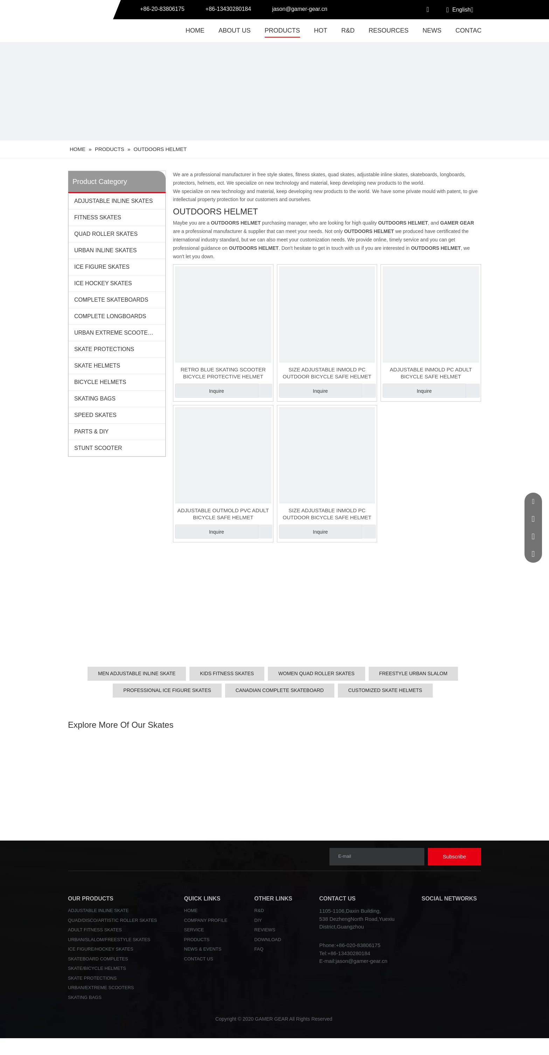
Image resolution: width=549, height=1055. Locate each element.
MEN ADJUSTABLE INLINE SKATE (136, 673)
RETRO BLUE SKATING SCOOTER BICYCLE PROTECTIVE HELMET (223, 372)
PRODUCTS (282, 30)
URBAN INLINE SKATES (105, 250)
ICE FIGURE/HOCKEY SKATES (100, 949)
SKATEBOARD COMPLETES (98, 958)
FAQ (258, 949)
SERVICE (194, 929)
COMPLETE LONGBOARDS (110, 316)
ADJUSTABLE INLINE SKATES (113, 201)
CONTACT (471, 30)
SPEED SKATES (95, 415)
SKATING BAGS (95, 399)
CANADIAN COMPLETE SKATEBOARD (280, 690)
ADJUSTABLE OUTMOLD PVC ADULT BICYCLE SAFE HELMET (223, 513)
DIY (258, 920)
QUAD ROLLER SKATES (106, 234)
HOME (195, 30)
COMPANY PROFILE (206, 920)
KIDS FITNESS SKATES (227, 673)
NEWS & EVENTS (203, 949)
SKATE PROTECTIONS (104, 349)
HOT (320, 30)
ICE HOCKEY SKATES (103, 283)
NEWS (432, 30)
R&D (348, 30)
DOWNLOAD (267, 939)
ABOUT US (234, 30)
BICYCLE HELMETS (100, 382)
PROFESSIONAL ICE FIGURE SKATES (167, 690)
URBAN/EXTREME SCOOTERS (101, 987)
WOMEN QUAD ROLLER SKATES (316, 673)
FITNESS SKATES (97, 217)
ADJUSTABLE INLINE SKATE (98, 910)
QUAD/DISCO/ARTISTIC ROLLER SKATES (112, 920)
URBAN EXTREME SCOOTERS (114, 333)
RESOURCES (389, 30)
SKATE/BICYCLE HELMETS (97, 968)
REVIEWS (264, 929)
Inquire (199, 391)
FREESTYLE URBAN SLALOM (413, 673)
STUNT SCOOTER (98, 448)
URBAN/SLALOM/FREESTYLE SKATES (109, 939)
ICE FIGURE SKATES (102, 267)
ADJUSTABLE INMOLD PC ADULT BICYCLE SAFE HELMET (431, 372)
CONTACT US (198, 958)
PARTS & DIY (91, 431)
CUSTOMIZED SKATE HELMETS (385, 690)
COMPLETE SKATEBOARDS (111, 300)
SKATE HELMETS (97, 366)
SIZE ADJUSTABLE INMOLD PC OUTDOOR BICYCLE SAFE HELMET (327, 372)
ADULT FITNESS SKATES (95, 929)
